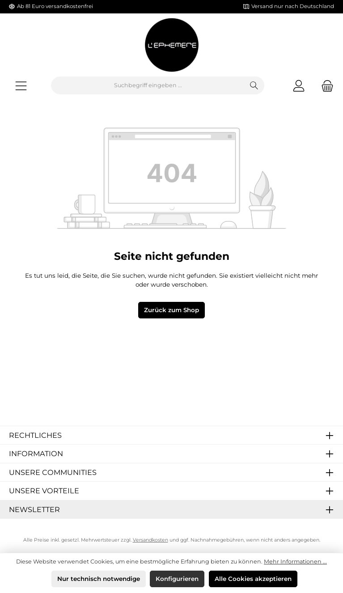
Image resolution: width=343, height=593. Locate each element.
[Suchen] (254, 85)
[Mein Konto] (299, 85)
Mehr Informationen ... (295, 561)
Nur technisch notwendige (98, 578)
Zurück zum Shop (171, 309)
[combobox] (148, 85)
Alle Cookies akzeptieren (253, 578)
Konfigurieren (177, 578)
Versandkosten (150, 540)
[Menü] (21, 85)
